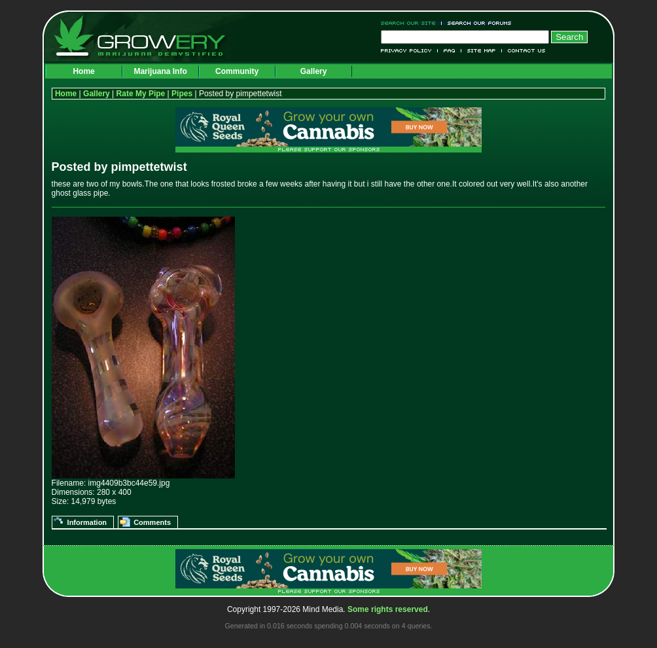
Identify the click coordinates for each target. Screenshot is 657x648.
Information (87, 522)
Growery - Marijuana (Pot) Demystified (147, 36)
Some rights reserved (387, 609)
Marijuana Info (159, 71)
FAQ (449, 50)
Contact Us (524, 50)
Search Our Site (411, 23)
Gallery (313, 71)
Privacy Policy (409, 50)
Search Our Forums (477, 23)
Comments (152, 522)
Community (236, 71)
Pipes (181, 93)
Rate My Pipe (141, 93)
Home (83, 71)
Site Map (481, 50)
